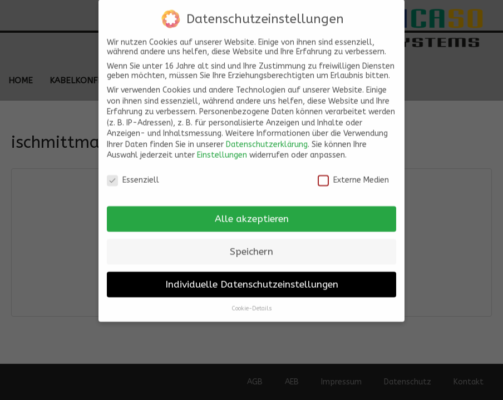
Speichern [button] (251, 246)
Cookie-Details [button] (251, 303)
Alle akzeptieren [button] (252, 213)
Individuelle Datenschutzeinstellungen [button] (251, 279)
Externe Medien (353, 175)
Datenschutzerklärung (267, 139)
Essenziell (133, 175)
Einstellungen (222, 150)
